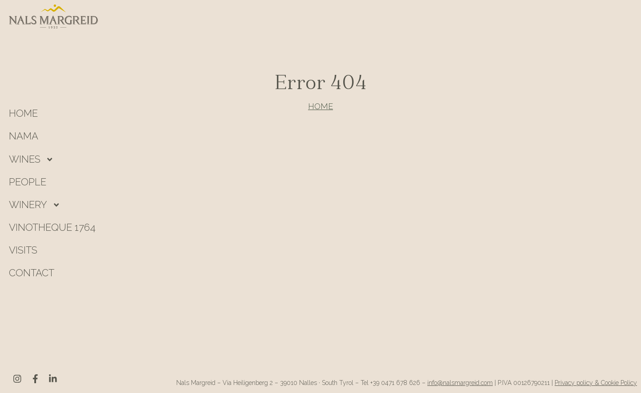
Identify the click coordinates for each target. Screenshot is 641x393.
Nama (23, 136)
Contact (31, 272)
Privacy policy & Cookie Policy (596, 382)
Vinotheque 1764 (52, 227)
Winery (28, 204)
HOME (23, 113)
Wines (25, 159)
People (27, 182)
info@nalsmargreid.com (460, 382)
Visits (23, 250)
